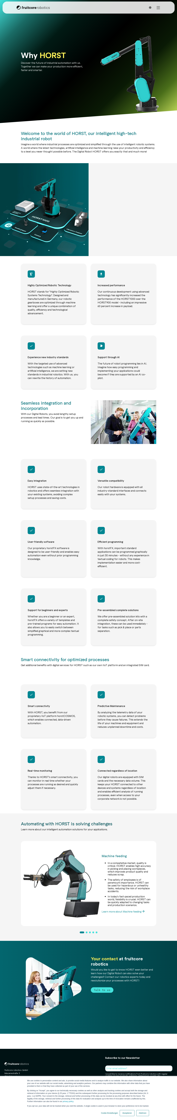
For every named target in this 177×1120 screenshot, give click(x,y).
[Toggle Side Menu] (158, 7)
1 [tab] (82, 932)
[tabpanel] (89, 883)
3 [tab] (90, 932)
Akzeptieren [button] (127, 1113)
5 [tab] (96, 932)
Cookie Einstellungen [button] (109, 1113)
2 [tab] (86, 932)
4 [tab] (93, 932)
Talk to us (102, 990)
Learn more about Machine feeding (122, 911)
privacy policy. (68, 1101)
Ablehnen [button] (142, 1113)
